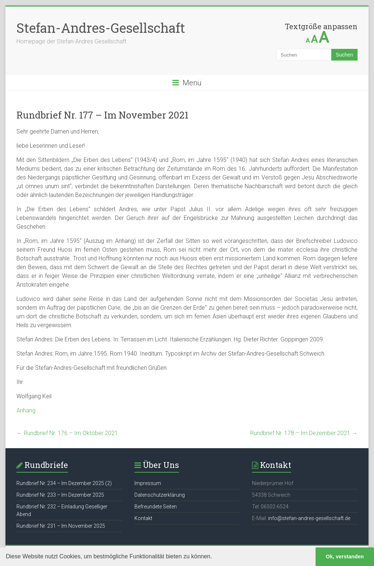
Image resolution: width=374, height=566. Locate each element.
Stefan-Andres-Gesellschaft (100, 27)
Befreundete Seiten (155, 506)
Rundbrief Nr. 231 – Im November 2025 (60, 526)
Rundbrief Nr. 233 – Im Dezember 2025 (60, 495)
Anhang (25, 410)
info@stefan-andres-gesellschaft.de (309, 518)
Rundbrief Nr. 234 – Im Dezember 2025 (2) (64, 483)
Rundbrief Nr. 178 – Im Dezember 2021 (304, 433)
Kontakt (143, 518)
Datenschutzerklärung (159, 495)
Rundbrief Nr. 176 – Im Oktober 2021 (67, 433)
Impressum (147, 483)
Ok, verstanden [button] (345, 556)
